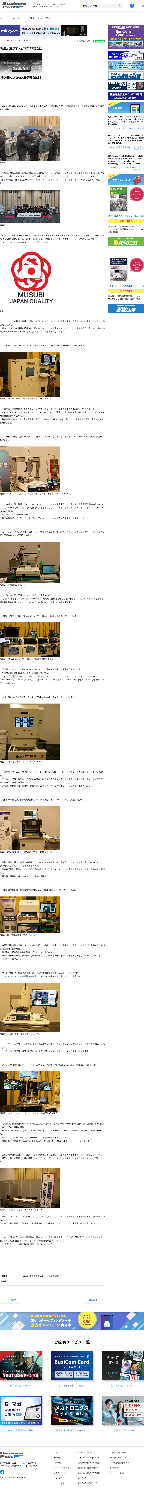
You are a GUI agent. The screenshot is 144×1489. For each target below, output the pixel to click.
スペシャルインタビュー (63, 1468)
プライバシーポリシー (118, 1473)
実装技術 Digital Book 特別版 (89, 1463)
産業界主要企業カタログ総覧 (89, 1473)
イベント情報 (59, 1483)
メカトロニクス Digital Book (88, 1458)
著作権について (115, 1468)
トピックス (58, 1478)
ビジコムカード (84, 1478)
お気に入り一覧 (90, 6)
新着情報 (57, 1458)
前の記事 (11, 1300)
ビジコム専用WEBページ (87, 1483)
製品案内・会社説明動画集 (88, 1468)
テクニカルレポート (61, 1473)
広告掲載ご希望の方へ (118, 1458)
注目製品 (57, 1463)
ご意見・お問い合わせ (118, 1453)
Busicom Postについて (86, 1453)
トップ (56, 1453)
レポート (16, 18)
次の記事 (93, 1300)
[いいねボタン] (88, 41)
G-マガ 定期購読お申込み (119, 1463)
